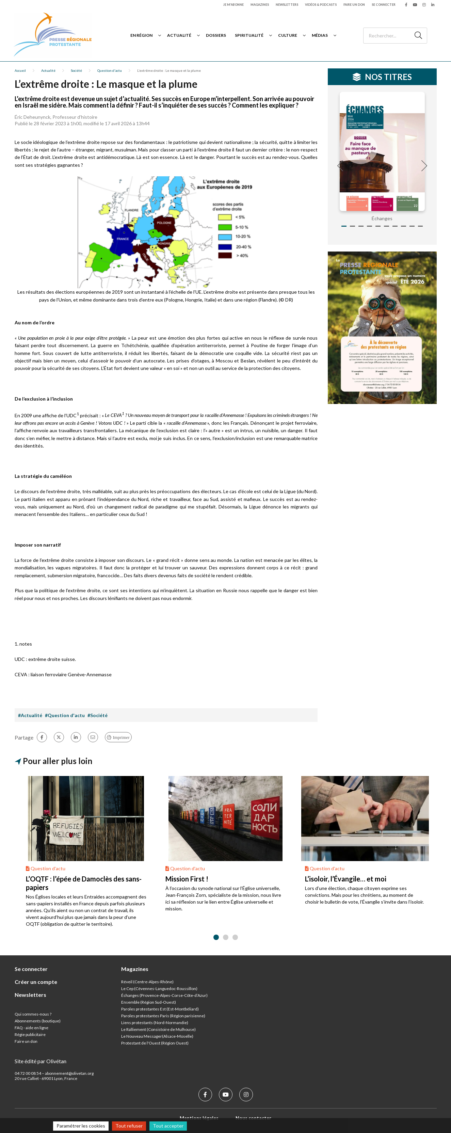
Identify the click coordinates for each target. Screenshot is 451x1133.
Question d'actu (109, 70)
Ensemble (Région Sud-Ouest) (148, 1002)
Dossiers (216, 35)
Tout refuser (129, 1126)
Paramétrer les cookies (81, 1126)
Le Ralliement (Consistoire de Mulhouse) (158, 1029)
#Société (97, 715)
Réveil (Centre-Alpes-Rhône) (147, 981)
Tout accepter (168, 1126)
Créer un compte (36, 981)
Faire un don (354, 4)
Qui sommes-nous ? (33, 1014)
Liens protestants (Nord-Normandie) (154, 1022)
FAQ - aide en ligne (31, 1027)
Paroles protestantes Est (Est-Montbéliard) (160, 1008)
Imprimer (121, 737)
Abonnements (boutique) (38, 1020)
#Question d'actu (65, 715)
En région (141, 35)
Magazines (260, 4)
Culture (287, 35)
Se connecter (384, 4)
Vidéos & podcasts (321, 4)
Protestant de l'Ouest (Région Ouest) (155, 1043)
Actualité (179, 35)
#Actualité (30, 715)
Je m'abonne (233, 4)
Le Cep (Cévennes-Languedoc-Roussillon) (159, 988)
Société (76, 70)
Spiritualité (249, 35)
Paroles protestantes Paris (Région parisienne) (163, 1015)
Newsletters (287, 4)
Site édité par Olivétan (40, 1061)
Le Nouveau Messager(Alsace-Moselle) (157, 1036)
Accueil (20, 70)
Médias (320, 35)
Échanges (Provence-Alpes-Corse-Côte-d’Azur (163, 995)
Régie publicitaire (30, 1034)
